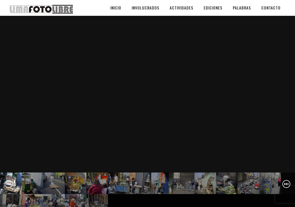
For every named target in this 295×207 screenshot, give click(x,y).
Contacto (271, 8)
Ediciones (213, 8)
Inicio (115, 8)
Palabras (242, 8)
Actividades (181, 8)
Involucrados (145, 8)
